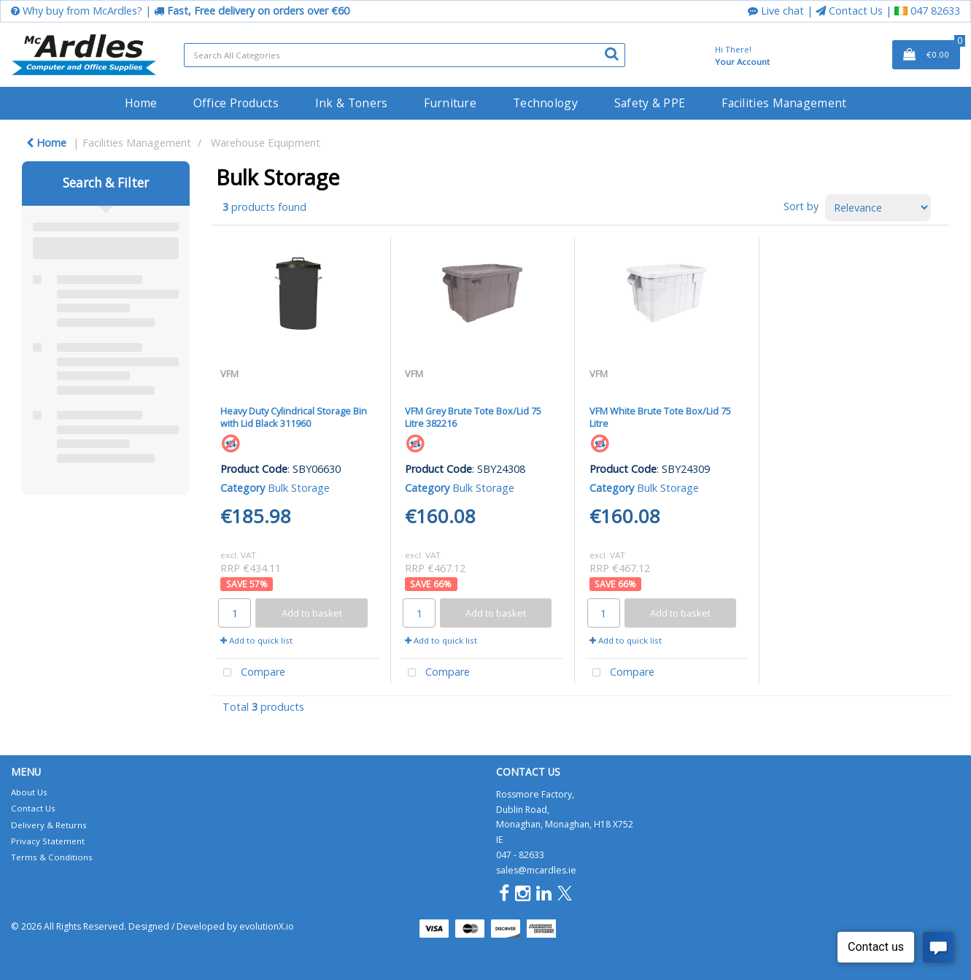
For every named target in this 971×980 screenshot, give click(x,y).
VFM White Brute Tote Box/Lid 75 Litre (660, 417)
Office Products (236, 103)
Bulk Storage (299, 488)
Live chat (776, 11)
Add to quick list (256, 640)
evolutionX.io (266, 926)
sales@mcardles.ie (536, 870)
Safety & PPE (649, 103)
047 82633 (927, 11)
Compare (251, 673)
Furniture (450, 103)
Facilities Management (784, 103)
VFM (229, 373)
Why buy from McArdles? (76, 11)
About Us (29, 792)
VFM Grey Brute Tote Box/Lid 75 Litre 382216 (473, 417)
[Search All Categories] (405, 55)
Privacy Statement (48, 841)
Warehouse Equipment (265, 143)
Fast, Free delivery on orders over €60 (251, 11)
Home (141, 103)
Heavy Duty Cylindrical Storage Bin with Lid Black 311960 (293, 417)
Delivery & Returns (49, 824)
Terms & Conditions (52, 857)
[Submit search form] (611, 53)
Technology (545, 103)
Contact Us (849, 11)
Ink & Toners (351, 103)
